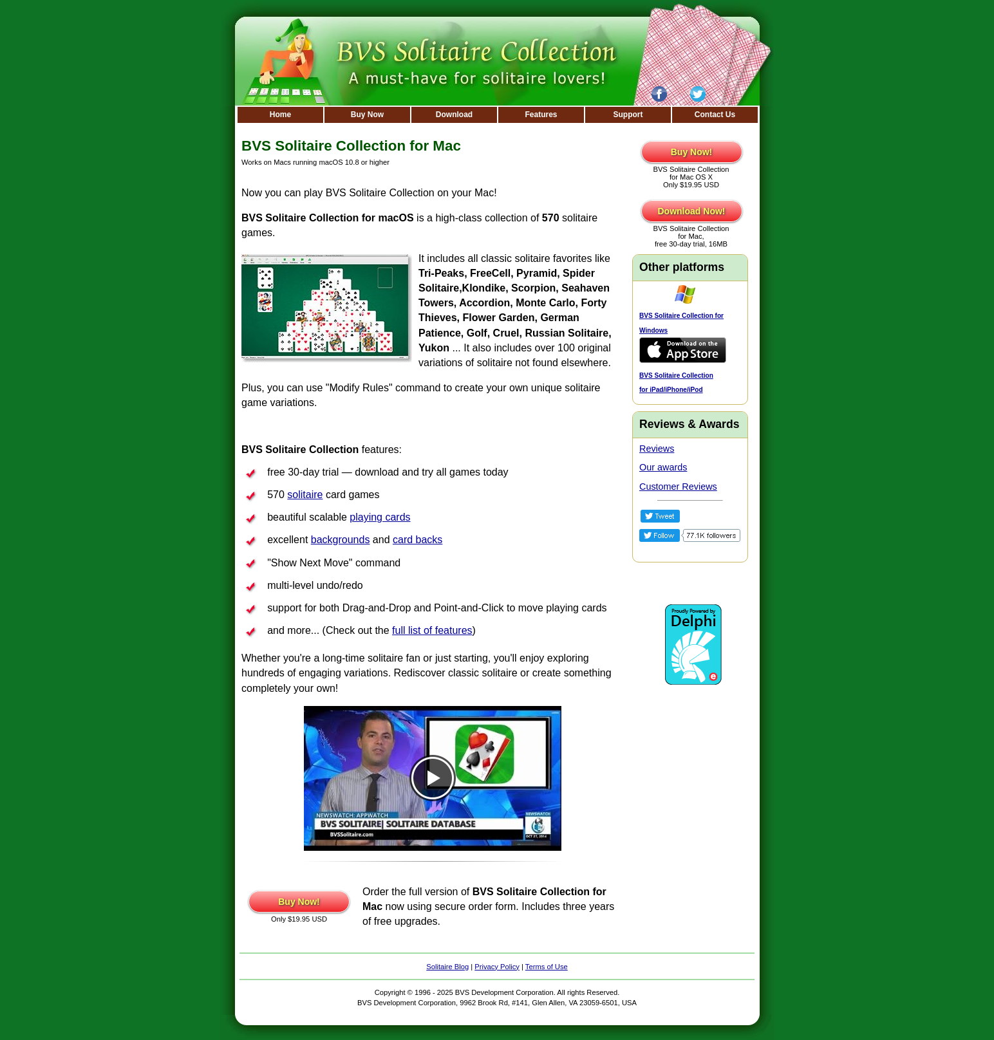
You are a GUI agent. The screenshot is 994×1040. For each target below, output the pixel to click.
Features (541, 114)
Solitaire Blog (447, 966)
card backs (417, 539)
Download (454, 114)
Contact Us (715, 114)
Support (628, 114)
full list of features (432, 630)
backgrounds (340, 539)
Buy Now (367, 114)
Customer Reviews (678, 486)
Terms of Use (546, 966)
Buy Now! (299, 901)
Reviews (656, 448)
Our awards (663, 467)
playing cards (380, 517)
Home (280, 114)
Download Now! (692, 211)
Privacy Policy (497, 966)
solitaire (305, 494)
